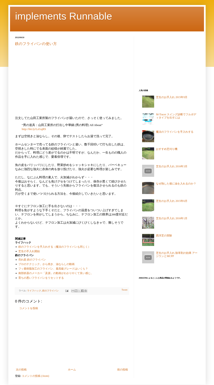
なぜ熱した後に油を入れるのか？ (176, 183)
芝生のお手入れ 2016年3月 (171, 166)
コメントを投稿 (28, 308)
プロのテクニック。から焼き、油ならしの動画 (46, 264)
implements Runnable (63, 16)
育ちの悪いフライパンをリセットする (41, 277)
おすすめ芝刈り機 (166, 149)
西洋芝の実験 (164, 235)
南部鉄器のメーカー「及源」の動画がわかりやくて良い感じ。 (55, 273)
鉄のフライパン (50, 290)
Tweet (124, 289)
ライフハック (34, 290)
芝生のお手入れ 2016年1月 (171, 218)
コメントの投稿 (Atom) (35, 375)
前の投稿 (122, 369)
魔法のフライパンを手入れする (174, 131)
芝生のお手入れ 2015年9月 (171, 97)
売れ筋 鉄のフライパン (32, 259)
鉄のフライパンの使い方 (36, 44)
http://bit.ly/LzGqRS (34, 129)
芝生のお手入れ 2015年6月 (171, 201)
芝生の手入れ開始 (29, 251)
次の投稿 (21, 369)
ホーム (72, 369)
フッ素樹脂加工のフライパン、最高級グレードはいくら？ (53, 268)
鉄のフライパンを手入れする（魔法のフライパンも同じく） (54, 246)
